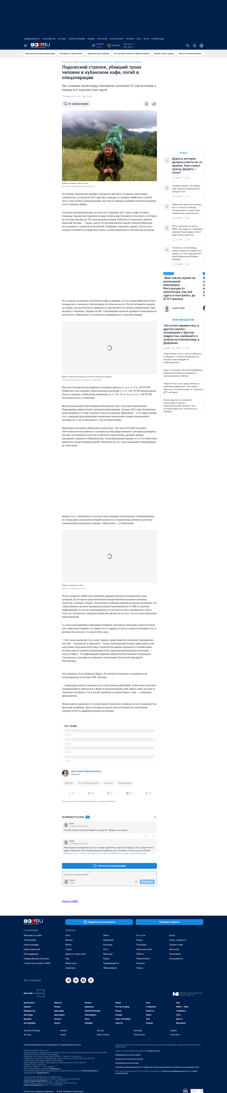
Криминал (108, 940)
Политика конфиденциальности (175, 1071)
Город (68, 949)
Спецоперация (124, 783)
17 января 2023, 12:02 (71, 96)
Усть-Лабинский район (88, 783)
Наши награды (31, 944)
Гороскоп (102, 39)
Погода (62, 39)
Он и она (140, 935)
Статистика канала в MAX (37, 963)
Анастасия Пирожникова (86, 771)
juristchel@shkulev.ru (90, 1071)
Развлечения (143, 958)
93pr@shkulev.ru (153, 1051)
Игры (146, 39)
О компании (30, 940)
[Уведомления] (194, 46)
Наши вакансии (32, 949)
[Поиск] (187, 46)
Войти (72, 883)
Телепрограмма (76, 39)
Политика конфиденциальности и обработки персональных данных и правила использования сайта (157, 1067)
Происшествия (144, 949)
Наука (106, 958)
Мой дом (107, 954)
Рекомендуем (183, 319)
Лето (105, 949)
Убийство (68, 783)
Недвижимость (32, 39)
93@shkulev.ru (55, 1069)
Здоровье (70, 968)
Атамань (108, 783)
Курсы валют (117, 39)
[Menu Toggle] (25, 46)
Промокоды (158, 39)
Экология (174, 949)
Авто (68, 935)
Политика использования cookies (129, 1059)
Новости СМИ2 (70, 901)
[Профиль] (201, 46)
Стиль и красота (177, 940)
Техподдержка (31, 954)
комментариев (76, 104)
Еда (67, 958)
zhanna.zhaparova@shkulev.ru (36, 1081)
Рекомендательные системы (127, 1063)
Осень (139, 940)
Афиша (91, 39)
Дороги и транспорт (75, 954)
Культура (107, 944)
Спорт (172, 935)
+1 (145, 836)
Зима (106, 935)
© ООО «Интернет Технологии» (70, 1091)
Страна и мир (176, 944)
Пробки (130, 39)
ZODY (139, 39)
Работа (139, 954)
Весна (68, 944)
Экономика (175, 954)
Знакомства (49, 39)
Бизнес (69, 940)
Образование (110, 968)
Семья (139, 968)
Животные (71, 963)
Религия (140, 963)
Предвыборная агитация (36, 958)
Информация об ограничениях (128, 1055)
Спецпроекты (176, 958)
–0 (153, 836)
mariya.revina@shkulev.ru (34, 1085)
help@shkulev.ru (42, 1073)
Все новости (40, 64)
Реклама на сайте (33, 935)
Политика (141, 944)
